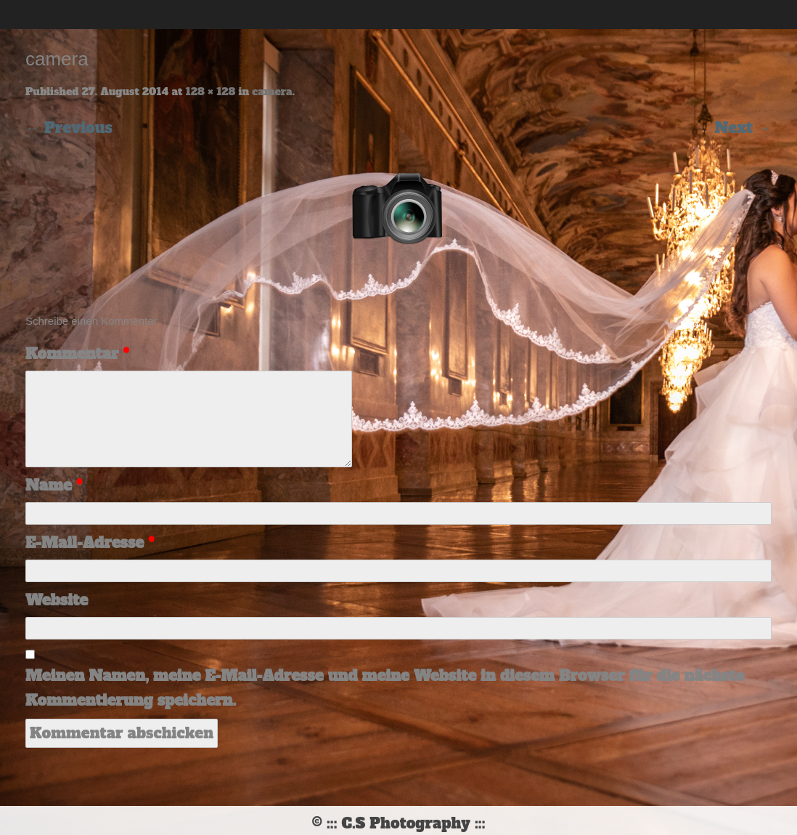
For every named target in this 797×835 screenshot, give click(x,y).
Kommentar (77, 354)
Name (53, 485)
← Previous (69, 128)
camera (272, 91)
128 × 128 (211, 91)
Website (56, 600)
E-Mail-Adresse (89, 543)
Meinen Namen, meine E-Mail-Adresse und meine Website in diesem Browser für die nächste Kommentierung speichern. (384, 688)
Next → (743, 128)
